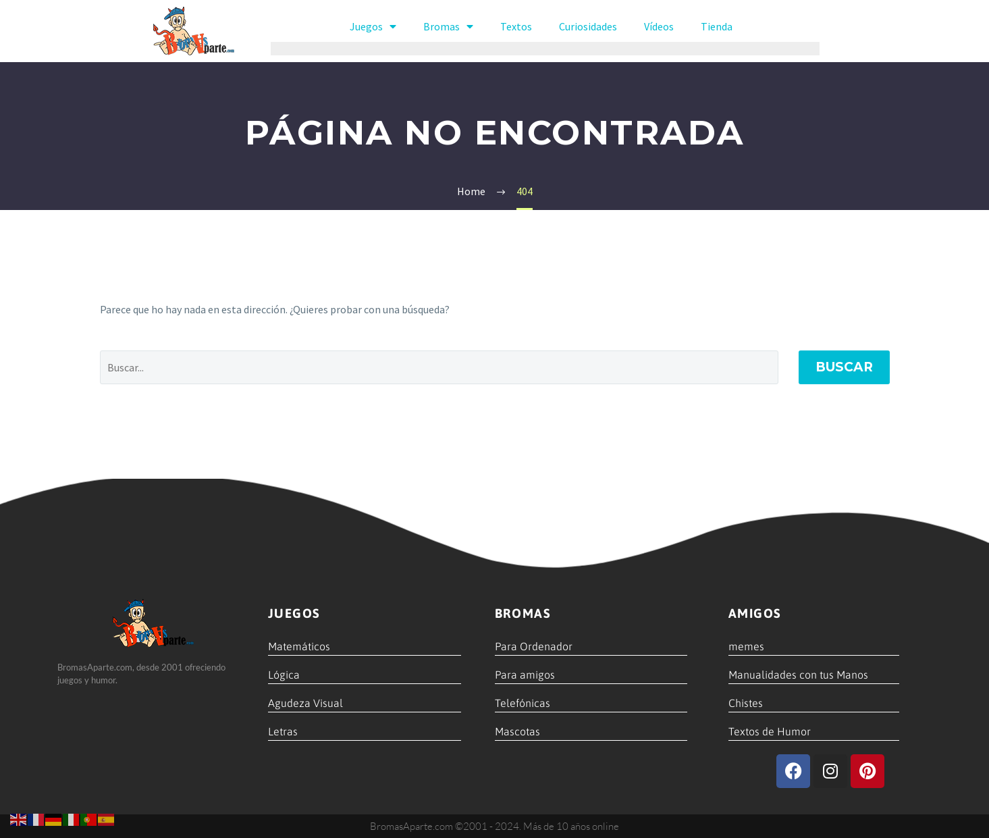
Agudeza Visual (305, 703)
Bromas (448, 26)
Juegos (373, 26)
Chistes (745, 703)
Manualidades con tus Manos (798, 675)
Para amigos (525, 675)
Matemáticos (299, 646)
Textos (516, 26)
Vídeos (659, 26)
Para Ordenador (533, 646)
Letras (283, 731)
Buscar (844, 367)
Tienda (716, 26)
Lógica (284, 675)
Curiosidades (588, 26)
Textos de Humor (769, 731)
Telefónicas (522, 703)
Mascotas (517, 731)
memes (746, 646)
